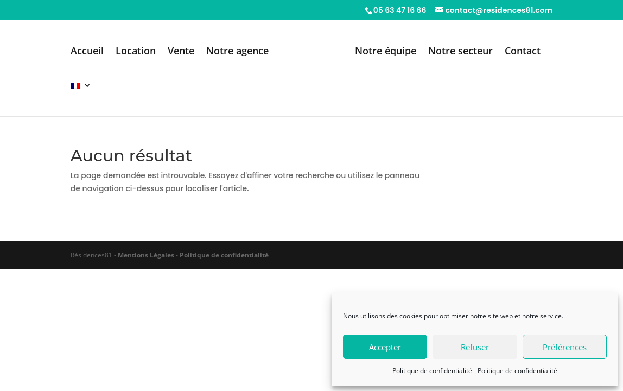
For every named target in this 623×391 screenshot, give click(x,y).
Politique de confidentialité (432, 370)
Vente (181, 52)
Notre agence (237, 52)
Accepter (385, 347)
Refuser (475, 347)
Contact (523, 52)
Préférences (565, 347)
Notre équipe (385, 52)
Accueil (87, 52)
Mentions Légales (146, 255)
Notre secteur (460, 52)
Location (136, 52)
